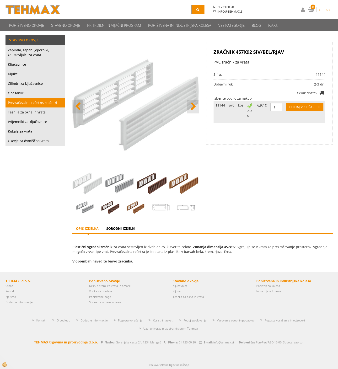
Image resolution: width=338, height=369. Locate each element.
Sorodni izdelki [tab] (120, 228)
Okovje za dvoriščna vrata (28, 141)
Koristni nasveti (163, 320)
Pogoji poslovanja (195, 320)
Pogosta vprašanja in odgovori (285, 320)
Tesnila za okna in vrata (27, 112)
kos (240, 105)
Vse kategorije (231, 25)
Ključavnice (17, 64)
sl (320, 9)
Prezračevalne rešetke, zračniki (32, 102)
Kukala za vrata (20, 131)
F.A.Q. (273, 25)
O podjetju (63, 320)
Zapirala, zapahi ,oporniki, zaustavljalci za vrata (28, 52)
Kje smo (10, 297)
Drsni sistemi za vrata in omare (110, 286)
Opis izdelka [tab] (87, 228)
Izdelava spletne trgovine (164, 365)
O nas (9, 286)
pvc (231, 105)
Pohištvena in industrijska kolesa (179, 25)
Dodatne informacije (19, 302)
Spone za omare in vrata (105, 302)
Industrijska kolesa (268, 291)
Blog (256, 25)
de (328, 9)
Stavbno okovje (65, 25)
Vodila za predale (100, 291)
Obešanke (16, 93)
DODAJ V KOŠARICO (304, 107)
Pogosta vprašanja (130, 320)
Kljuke (13, 74)
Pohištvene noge (100, 297)
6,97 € (262, 105)
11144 (220, 105)
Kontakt (10, 291)
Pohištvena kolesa (268, 286)
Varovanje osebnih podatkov (235, 320)
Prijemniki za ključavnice (27, 121)
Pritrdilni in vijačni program (114, 25)
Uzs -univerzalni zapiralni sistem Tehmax (170, 328)
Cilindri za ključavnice (25, 83)
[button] (193, 106)
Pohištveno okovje (26, 25)
